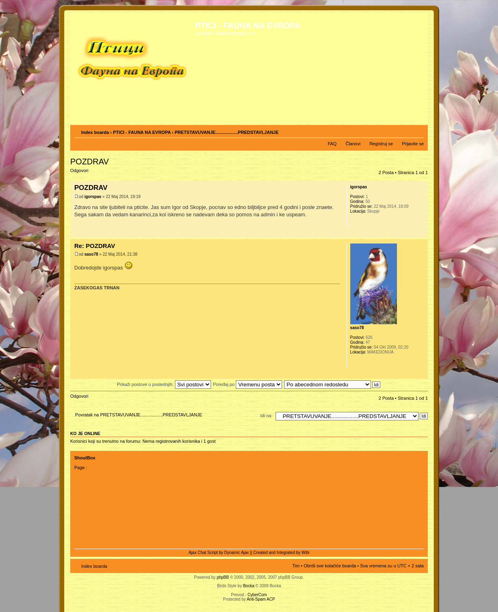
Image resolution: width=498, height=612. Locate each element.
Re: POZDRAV (94, 245)
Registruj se (381, 143)
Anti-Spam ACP (261, 599)
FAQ (332, 143)
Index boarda (95, 132)
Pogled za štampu (405, 130)
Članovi (352, 143)
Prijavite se (413, 143)
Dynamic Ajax (236, 552)
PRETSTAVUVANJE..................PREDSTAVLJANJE (226, 132)
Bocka (248, 586)
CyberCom (257, 595)
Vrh (421, 233)
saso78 (91, 254)
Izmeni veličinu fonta (418, 130)
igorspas (92, 196)
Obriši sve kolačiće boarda (330, 565)
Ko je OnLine (85, 433)
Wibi (305, 552)
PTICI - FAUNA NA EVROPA (141, 132)
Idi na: (266, 415)
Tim (296, 565)
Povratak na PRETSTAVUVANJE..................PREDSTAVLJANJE (138, 414)
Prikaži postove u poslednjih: (164, 384)
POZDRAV (89, 161)
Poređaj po (247, 384)
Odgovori (89, 173)
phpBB (223, 577)
